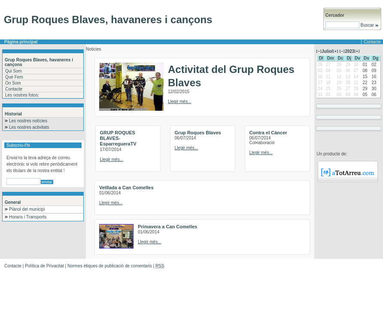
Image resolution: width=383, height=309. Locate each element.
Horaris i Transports (27, 217)
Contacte (372, 41)
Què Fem (14, 77)
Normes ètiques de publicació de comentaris (109, 266)
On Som (13, 83)
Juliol (327, 51)
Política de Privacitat (44, 266)
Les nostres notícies (28, 120)
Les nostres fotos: (22, 95)
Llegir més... (179, 101)
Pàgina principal (20, 41)
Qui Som (13, 71)
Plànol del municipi (27, 209)
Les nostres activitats (29, 127)
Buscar (369, 25)
